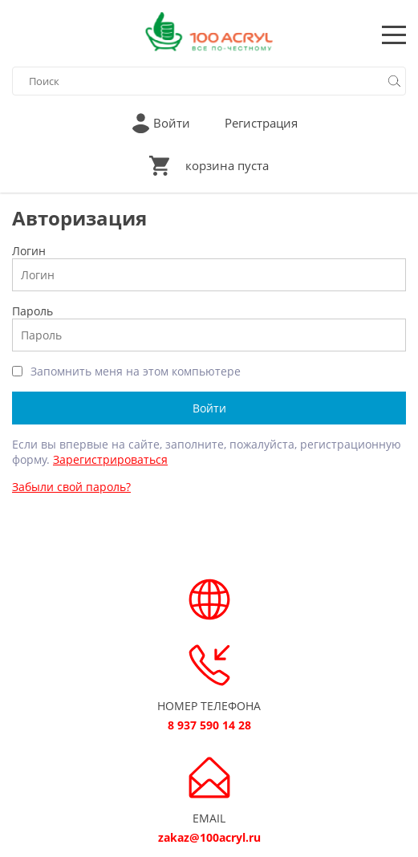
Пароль (32, 311)
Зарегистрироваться (110, 459)
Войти (171, 123)
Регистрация (261, 123)
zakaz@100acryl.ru (209, 837)
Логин (29, 250)
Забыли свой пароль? (71, 486)
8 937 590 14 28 (209, 725)
